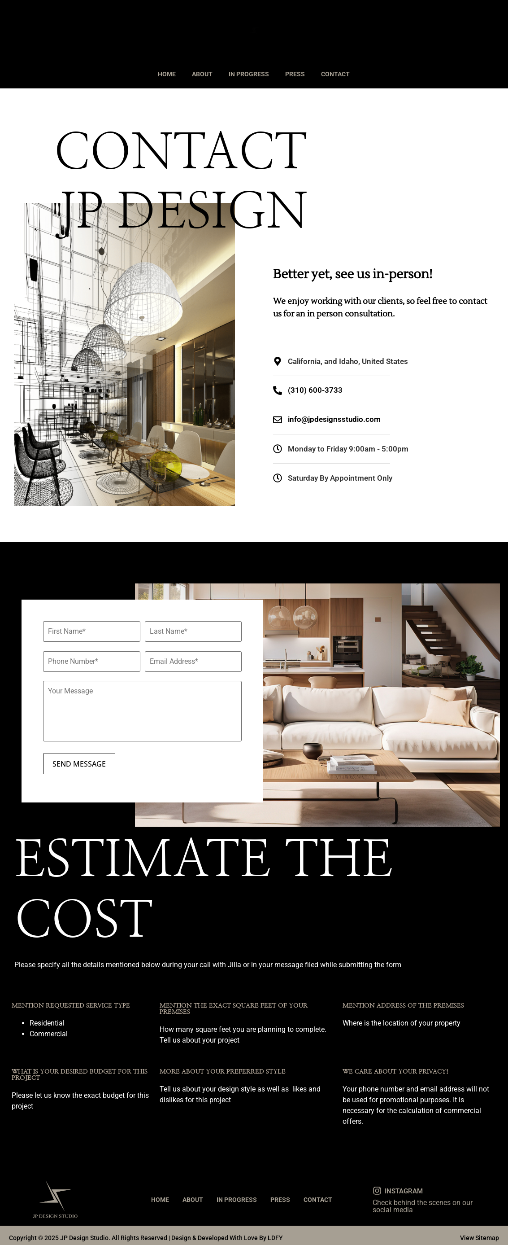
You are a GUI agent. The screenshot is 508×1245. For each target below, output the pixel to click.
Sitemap (487, 1232)
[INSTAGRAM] (377, 1185)
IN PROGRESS (249, 74)
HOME (167, 74)
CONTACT (335, 74)
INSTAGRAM (404, 1186)
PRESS (295, 74)
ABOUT (202, 74)
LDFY (275, 1232)
